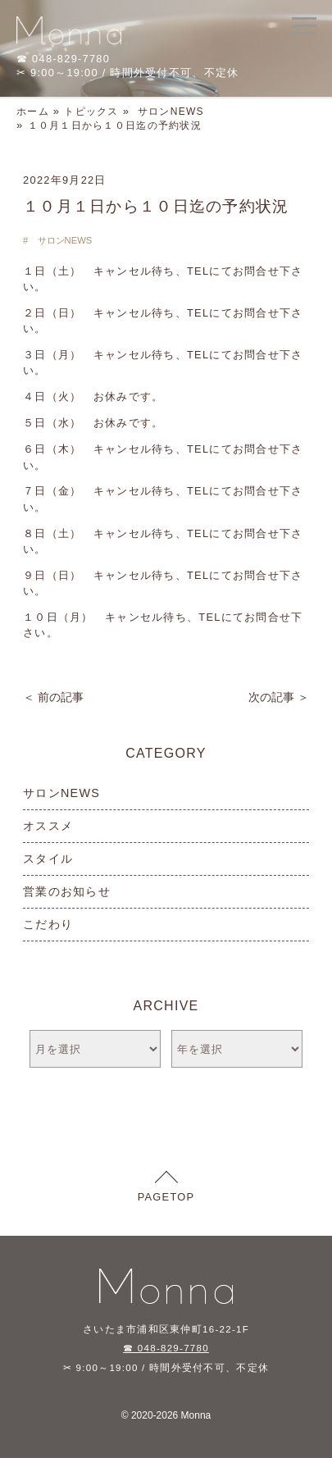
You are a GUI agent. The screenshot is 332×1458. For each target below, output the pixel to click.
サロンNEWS (171, 111)
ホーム (32, 111)
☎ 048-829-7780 (166, 1348)
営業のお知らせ (67, 891)
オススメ (48, 825)
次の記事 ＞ (278, 697)
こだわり (48, 924)
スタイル (48, 858)
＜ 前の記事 (53, 697)
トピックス (91, 111)
